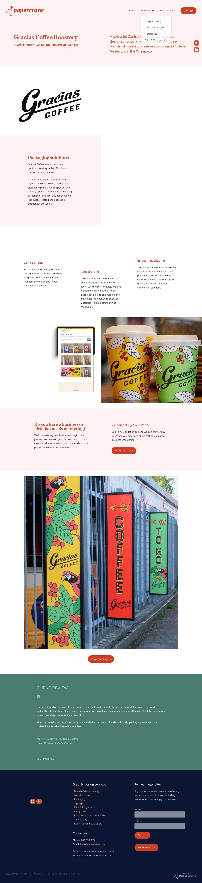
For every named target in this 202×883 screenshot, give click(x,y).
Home (132, 10)
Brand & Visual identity (86, 791)
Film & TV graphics (84, 807)
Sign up (142, 835)
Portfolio (147, 10)
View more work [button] (101, 658)
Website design (82, 795)
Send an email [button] (146, 847)
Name (137, 809)
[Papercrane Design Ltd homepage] (25, 10)
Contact (188, 10)
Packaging (80, 799)
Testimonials (166, 10)
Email (137, 821)
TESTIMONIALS (45, 759)
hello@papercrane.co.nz (93, 844)
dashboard (26, 873)
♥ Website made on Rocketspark (47, 873)
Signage (78, 803)
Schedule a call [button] (124, 450)
